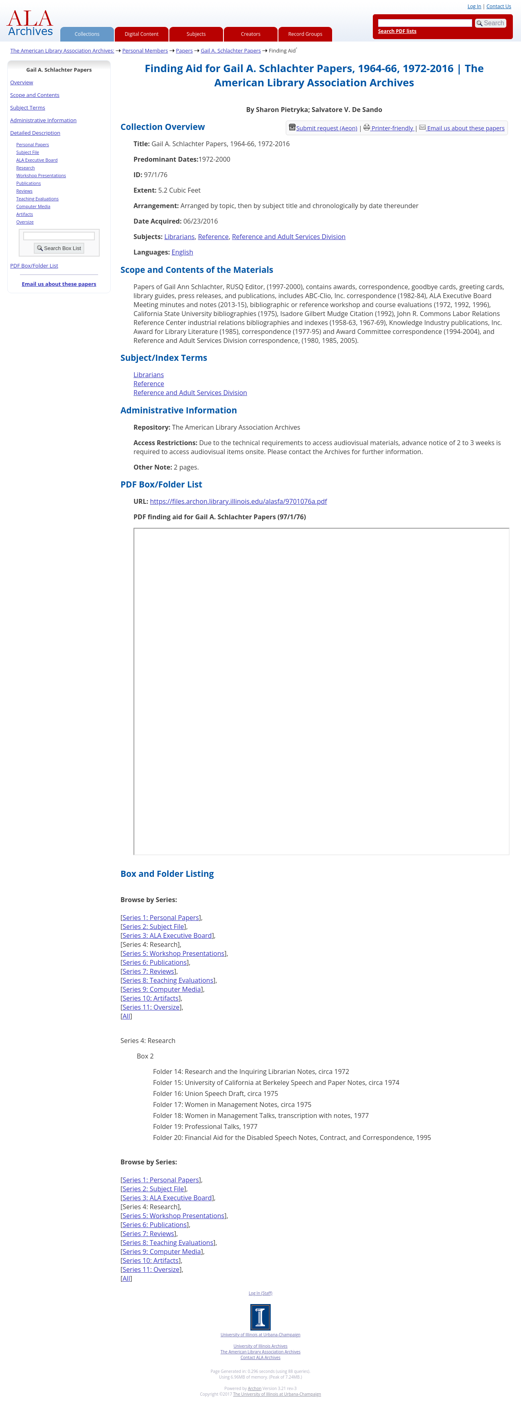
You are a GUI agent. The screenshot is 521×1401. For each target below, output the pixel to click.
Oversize (25, 222)
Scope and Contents (34, 95)
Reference (213, 236)
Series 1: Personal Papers (161, 917)
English (182, 252)
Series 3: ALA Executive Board (167, 935)
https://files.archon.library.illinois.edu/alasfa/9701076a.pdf (238, 501)
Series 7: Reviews (148, 971)
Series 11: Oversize (151, 1007)
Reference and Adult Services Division (289, 236)
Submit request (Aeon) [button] (323, 128)
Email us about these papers (59, 284)
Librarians (179, 236)
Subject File (27, 152)
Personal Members (145, 50)
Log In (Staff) (260, 1293)
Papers (184, 50)
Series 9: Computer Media (162, 989)
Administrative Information (43, 120)
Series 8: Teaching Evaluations (168, 980)
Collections (87, 34)
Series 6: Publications (154, 962)
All (126, 1016)
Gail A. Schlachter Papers (231, 50)
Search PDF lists (397, 31)
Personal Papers (32, 144)
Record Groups (305, 34)
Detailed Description (35, 132)
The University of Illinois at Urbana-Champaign (277, 1394)
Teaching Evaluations (37, 199)
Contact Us (498, 6)
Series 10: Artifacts (150, 998)
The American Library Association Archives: (62, 50)
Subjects (196, 34)
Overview (21, 82)
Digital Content (141, 34)
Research (25, 168)
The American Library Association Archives (261, 1352)
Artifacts (24, 214)
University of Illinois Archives (261, 1346)
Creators (250, 34)
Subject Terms (27, 107)
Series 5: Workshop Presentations (173, 953)
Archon (254, 1388)
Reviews (24, 191)
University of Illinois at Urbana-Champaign (260, 1334)
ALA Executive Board (37, 160)
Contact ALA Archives (260, 1357)
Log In (475, 6)
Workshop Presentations (41, 175)
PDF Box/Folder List (34, 265)
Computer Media (33, 206)
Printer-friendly (393, 128)
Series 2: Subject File (153, 926)
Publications (28, 183)
